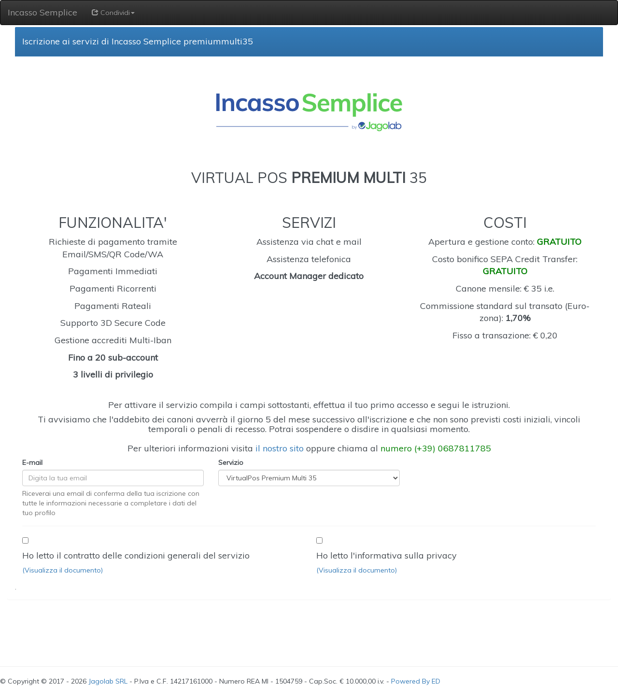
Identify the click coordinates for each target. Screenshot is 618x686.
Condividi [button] (113, 12)
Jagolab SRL (107, 681)
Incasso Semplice (42, 12)
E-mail (32, 462)
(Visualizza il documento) (62, 570)
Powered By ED (415, 681)
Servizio (230, 462)
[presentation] (73, 628)
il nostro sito (279, 448)
